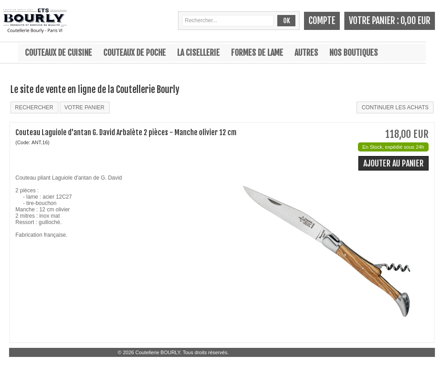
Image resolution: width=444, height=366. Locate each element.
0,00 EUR (415, 20)
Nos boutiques (353, 53)
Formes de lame (257, 53)
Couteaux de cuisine (58, 53)
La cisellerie (198, 53)
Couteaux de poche (134, 53)
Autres (306, 53)
